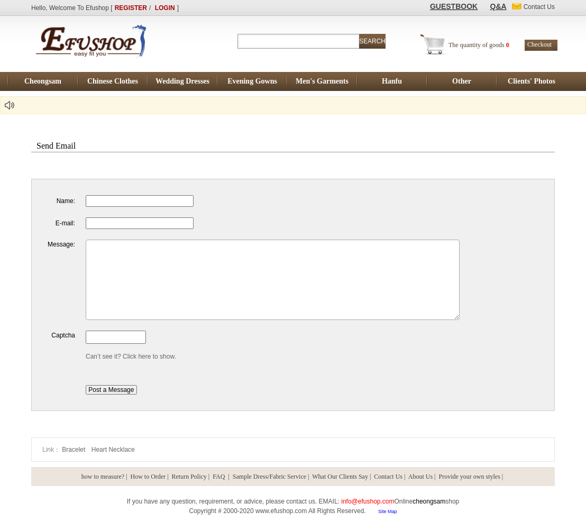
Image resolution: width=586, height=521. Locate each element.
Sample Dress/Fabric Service (269, 476)
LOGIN (165, 8)
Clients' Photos (531, 81)
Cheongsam (42, 81)
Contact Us (388, 476)
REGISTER (131, 8)
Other (461, 81)
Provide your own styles (469, 476)
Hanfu (392, 81)
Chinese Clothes (112, 81)
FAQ (219, 476)
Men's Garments (322, 81)
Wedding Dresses (182, 81)
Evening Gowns (252, 81)
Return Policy (189, 476)
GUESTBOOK (454, 6)
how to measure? (102, 476)
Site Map (387, 511)
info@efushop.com (367, 501)
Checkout (539, 44)
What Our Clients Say (340, 476)
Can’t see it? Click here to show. (131, 356)
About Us (420, 476)
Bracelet (74, 449)
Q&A (498, 6)
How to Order (148, 476)
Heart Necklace (113, 449)
